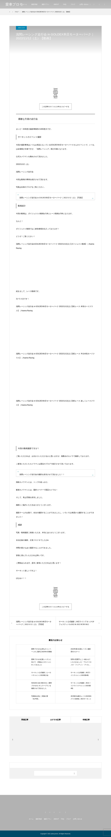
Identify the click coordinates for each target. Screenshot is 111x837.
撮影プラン (45, 4)
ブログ (73, 4)
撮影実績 (34, 4)
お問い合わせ (84, 4)
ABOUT (56, 4)
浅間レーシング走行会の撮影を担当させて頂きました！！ (41, 474)
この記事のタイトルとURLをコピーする (55, 106)
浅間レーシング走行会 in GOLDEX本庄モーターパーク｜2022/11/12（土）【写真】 (51, 198)
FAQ (64, 4)
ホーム (24, 4)
